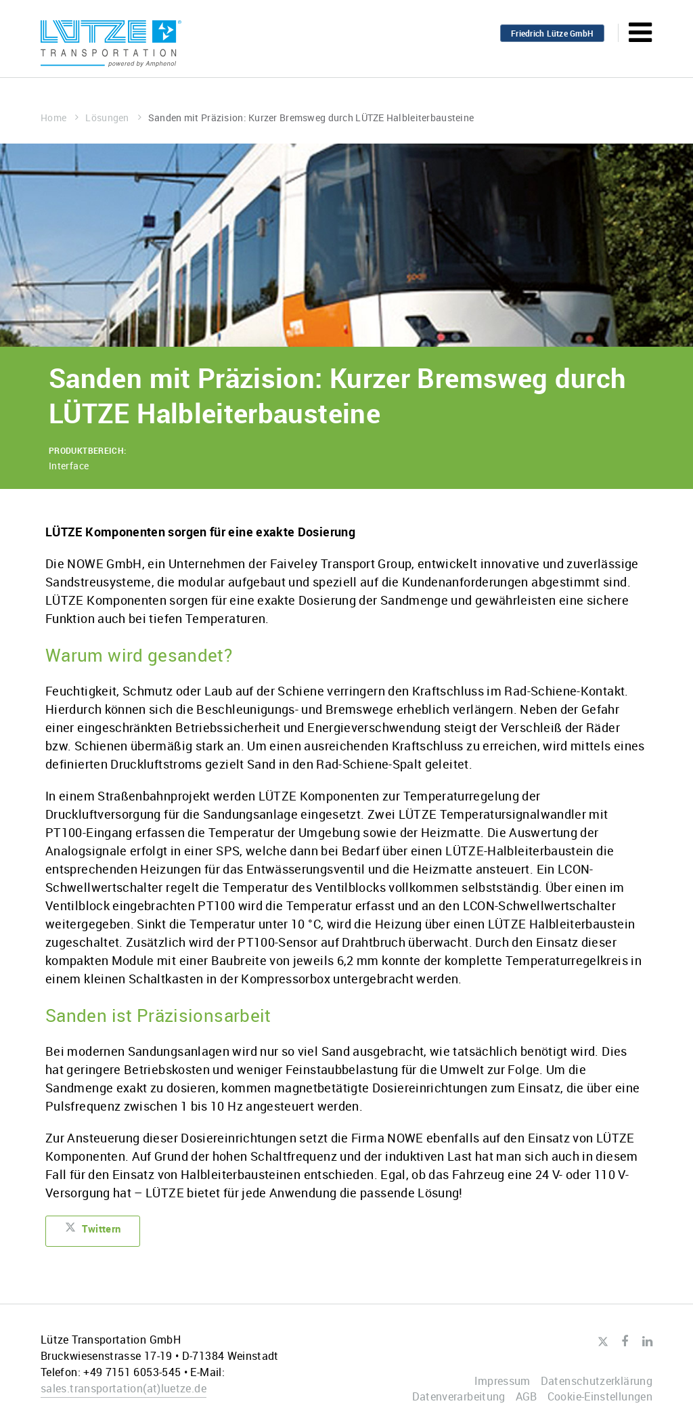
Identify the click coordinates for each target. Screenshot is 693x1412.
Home (60, 117)
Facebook (624, 1341)
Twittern (96, 1231)
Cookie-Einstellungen (599, 1396)
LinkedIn (647, 1341)
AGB (526, 1396)
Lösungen (113, 117)
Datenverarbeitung (459, 1396)
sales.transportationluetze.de (123, 1388)
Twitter (603, 1342)
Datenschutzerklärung (596, 1380)
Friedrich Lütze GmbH (552, 33)
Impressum (502, 1380)
